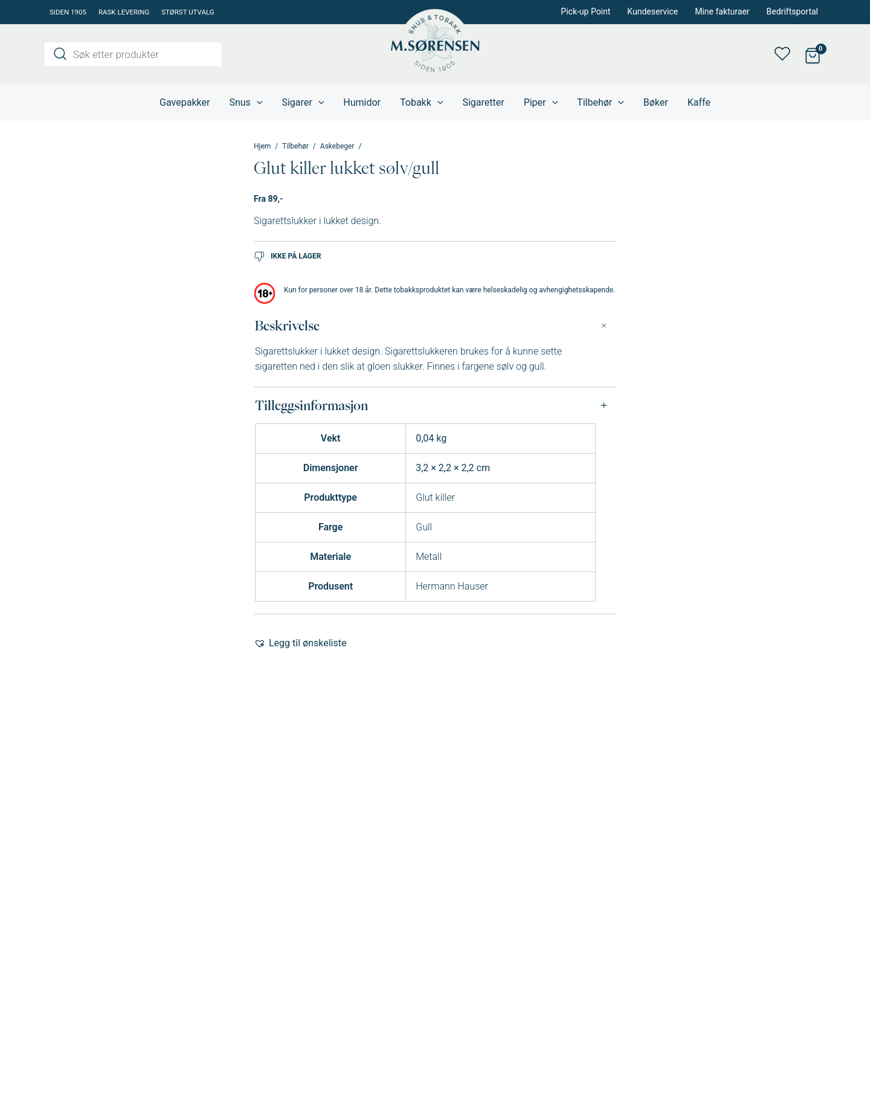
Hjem (262, 146)
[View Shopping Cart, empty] (812, 54)
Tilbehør (295, 146)
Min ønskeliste (786, 54)
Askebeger (337, 146)
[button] (300, 643)
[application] (257, 103)
